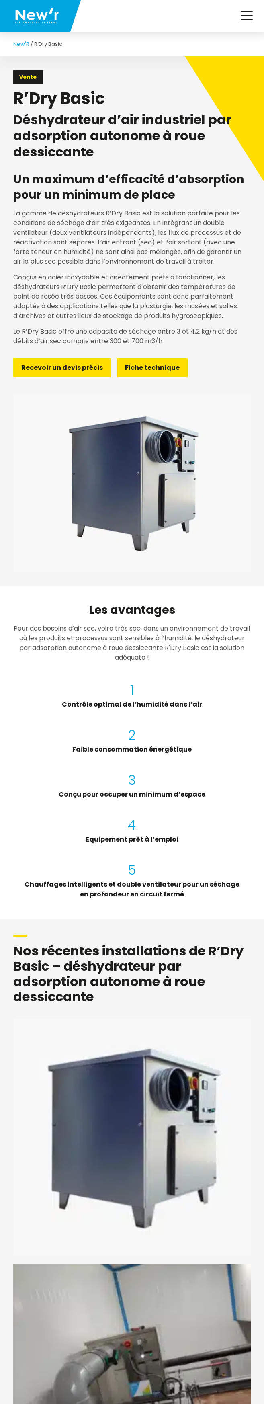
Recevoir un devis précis (62, 367)
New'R (21, 44)
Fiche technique (152, 367)
